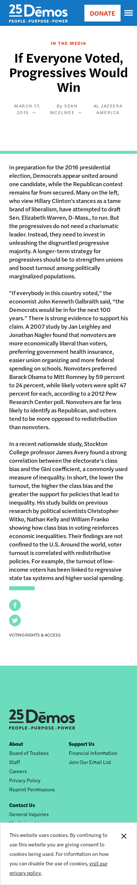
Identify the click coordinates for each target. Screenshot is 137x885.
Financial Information (93, 752)
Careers (18, 771)
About (16, 743)
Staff (14, 761)
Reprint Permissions (32, 789)
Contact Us (22, 804)
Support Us (82, 743)
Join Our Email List (90, 761)
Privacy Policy (25, 780)
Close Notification (123, 854)
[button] (15, 605)
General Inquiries (29, 814)
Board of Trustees (29, 752)
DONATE (102, 12)
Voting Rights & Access (35, 634)
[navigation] (129, 13)
